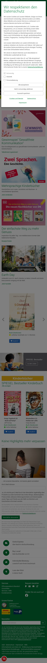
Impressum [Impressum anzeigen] (23, 103)
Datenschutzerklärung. (35, 67)
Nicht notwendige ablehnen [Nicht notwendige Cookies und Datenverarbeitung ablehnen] (23, 89)
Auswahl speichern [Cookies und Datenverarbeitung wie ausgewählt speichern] (23, 93)
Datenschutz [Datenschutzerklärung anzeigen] (31, 98)
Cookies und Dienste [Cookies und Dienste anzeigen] (16, 98)
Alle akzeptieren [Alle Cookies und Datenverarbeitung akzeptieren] (23, 85)
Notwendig (10, 73)
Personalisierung (12, 80)
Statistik (9, 77)
